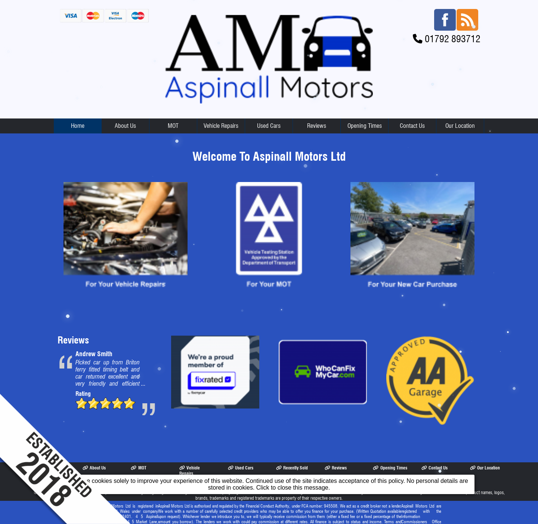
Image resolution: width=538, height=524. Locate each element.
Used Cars (269, 125)
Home (77, 125)
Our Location (460, 125)
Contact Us (412, 125)
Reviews (316, 125)
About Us (125, 125)
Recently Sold (292, 468)
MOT (173, 125)
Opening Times (364, 125)
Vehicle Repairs (221, 125)
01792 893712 (452, 38)
